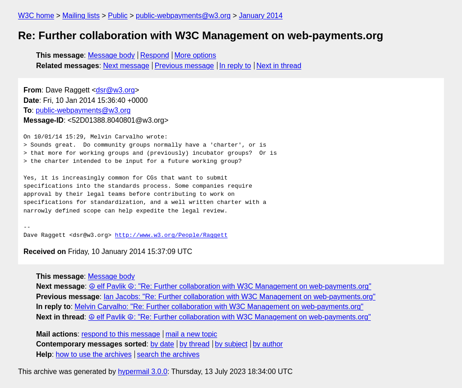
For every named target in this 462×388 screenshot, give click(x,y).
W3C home (36, 15)
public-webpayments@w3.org (183, 15)
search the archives (168, 354)
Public (118, 15)
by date (162, 344)
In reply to (235, 65)
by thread (195, 344)
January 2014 (260, 15)
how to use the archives (94, 354)
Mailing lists (81, 15)
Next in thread (278, 65)
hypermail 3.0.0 (142, 371)
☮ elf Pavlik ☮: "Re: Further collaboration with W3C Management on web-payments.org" (230, 286)
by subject (231, 344)
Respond (154, 55)
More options (196, 55)
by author (268, 344)
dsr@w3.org (115, 90)
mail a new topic (191, 334)
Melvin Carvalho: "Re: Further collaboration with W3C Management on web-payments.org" (218, 306)
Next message (126, 65)
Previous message (184, 65)
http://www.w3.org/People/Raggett (171, 235)
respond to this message (120, 334)
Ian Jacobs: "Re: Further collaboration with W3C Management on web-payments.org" (239, 296)
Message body (111, 55)
